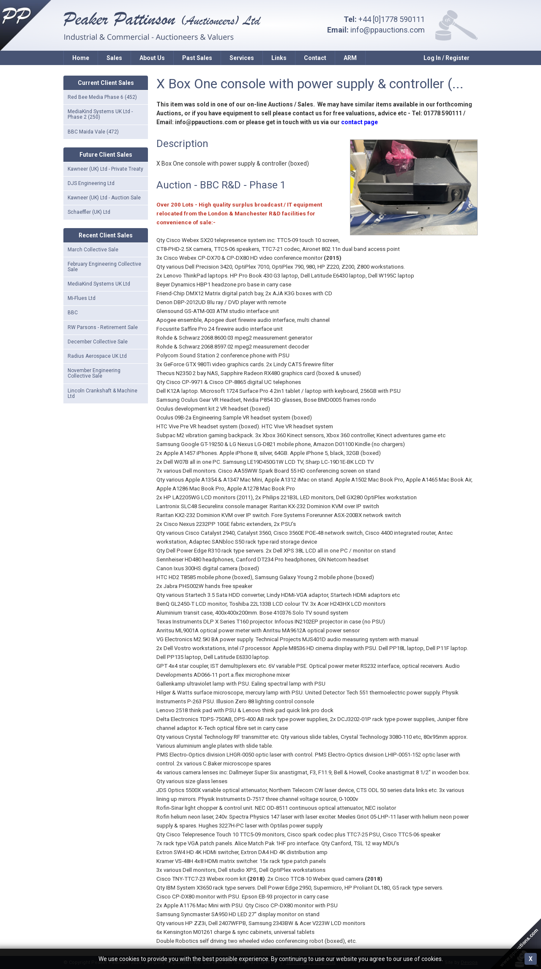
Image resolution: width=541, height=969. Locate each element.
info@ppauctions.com (387, 29)
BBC (73, 313)
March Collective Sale (93, 250)
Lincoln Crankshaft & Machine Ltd (102, 393)
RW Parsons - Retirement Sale (103, 327)
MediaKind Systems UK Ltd (99, 284)
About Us (152, 57)
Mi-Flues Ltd (82, 298)
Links (279, 57)
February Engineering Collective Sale (104, 266)
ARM (350, 57)
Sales (114, 57)
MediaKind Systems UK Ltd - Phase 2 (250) (100, 114)
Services (242, 57)
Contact (315, 57)
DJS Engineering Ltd (91, 183)
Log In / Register (447, 57)
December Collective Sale (98, 342)
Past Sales (197, 57)
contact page (359, 122)
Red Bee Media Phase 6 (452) (102, 97)
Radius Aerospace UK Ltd (97, 356)
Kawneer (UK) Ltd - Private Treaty (105, 169)
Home (80, 57)
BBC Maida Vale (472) (93, 132)
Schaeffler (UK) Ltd (89, 212)
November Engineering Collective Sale (94, 373)
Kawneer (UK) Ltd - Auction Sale (104, 198)
